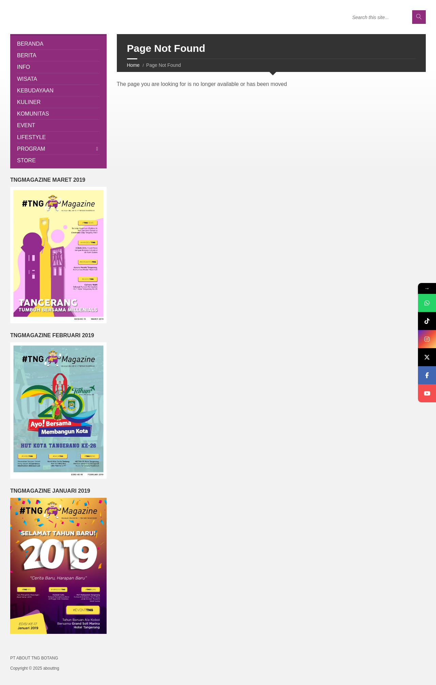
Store (26, 160)
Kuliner (29, 102)
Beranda (30, 44)
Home (133, 65)
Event (26, 125)
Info (23, 67)
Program (31, 149)
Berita (26, 55)
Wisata (27, 79)
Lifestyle (31, 137)
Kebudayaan (35, 90)
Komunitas (33, 114)
